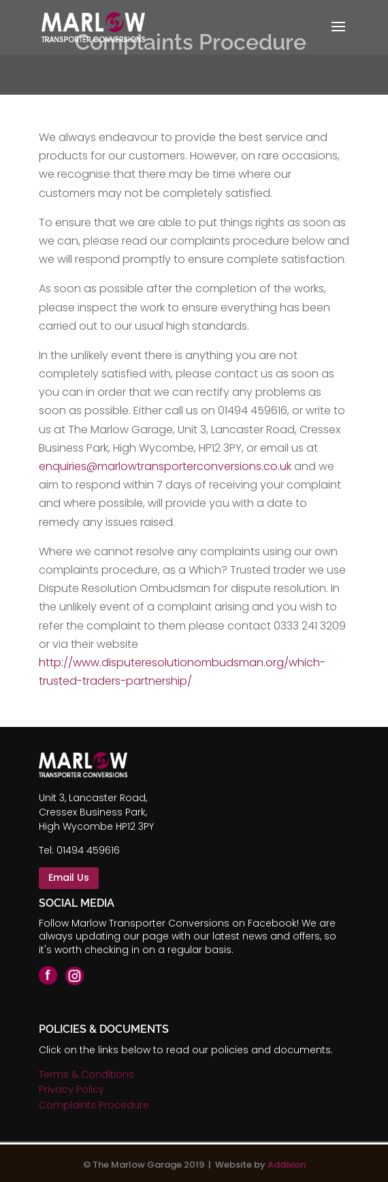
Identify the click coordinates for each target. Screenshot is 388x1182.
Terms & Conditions (86, 1074)
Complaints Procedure (94, 1105)
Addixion (287, 1164)
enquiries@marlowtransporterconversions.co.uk (165, 466)
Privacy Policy (71, 1089)
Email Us (68, 877)
